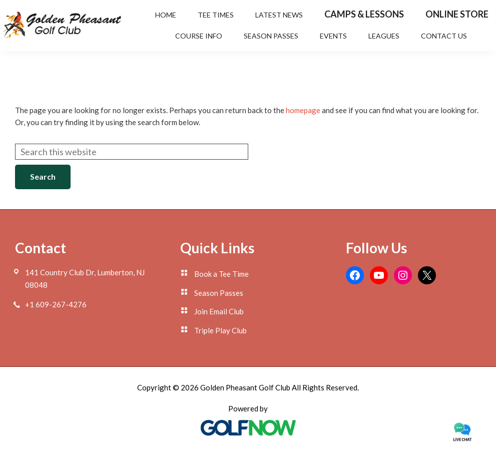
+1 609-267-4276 (56, 304)
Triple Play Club (220, 330)
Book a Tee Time (221, 273)
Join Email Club (219, 311)
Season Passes (218, 292)
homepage (303, 110)
